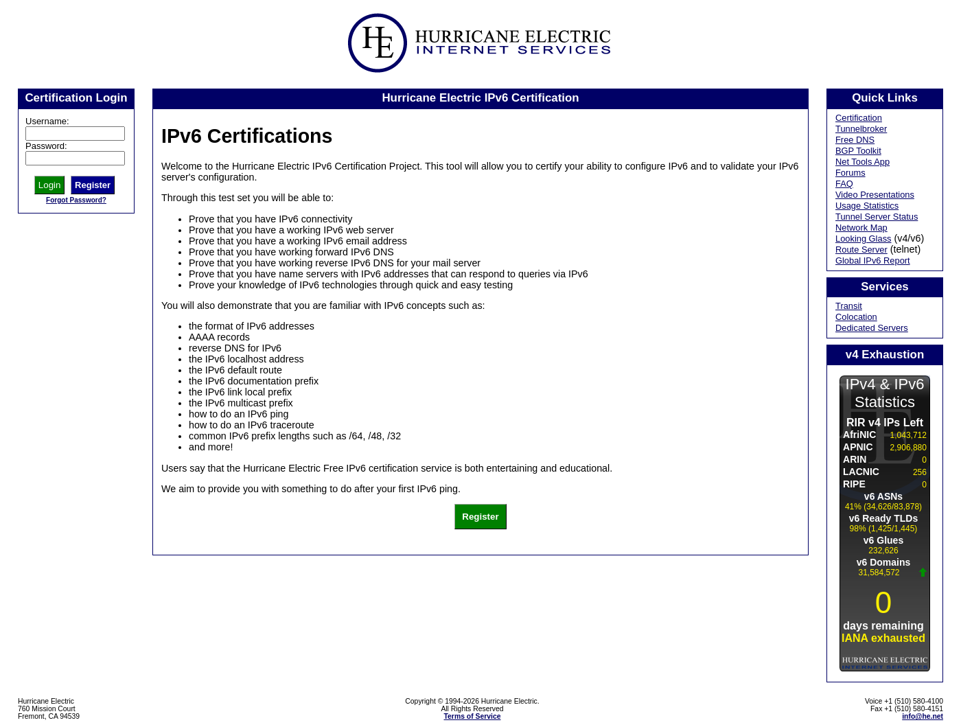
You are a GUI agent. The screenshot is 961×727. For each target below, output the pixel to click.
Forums (850, 173)
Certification (858, 118)
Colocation (856, 317)
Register (93, 185)
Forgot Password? (76, 200)
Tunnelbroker (861, 129)
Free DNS (855, 140)
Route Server (861, 249)
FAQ (844, 183)
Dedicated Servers (871, 328)
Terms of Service (472, 716)
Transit (848, 306)
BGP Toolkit (858, 151)
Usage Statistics (867, 205)
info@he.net (922, 716)
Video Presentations (874, 194)
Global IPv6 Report (872, 260)
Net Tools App (862, 162)
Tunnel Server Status (876, 216)
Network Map (861, 227)
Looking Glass (863, 238)
